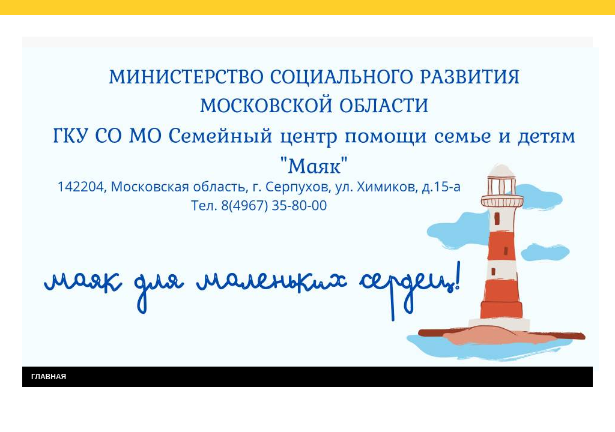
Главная (49, 28)
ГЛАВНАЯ (48, 377)
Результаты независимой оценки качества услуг (174, 28)
